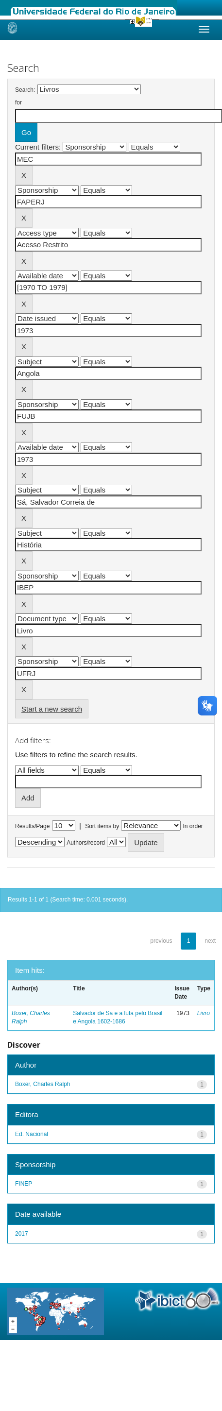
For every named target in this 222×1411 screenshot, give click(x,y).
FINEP (23, 1183)
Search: (25, 89)
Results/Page (32, 826)
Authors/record (86, 842)
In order (193, 826)
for (18, 102)
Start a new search (51, 709)
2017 (21, 1233)
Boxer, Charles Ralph (42, 1084)
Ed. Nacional (31, 1134)
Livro (203, 1013)
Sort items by (102, 826)
